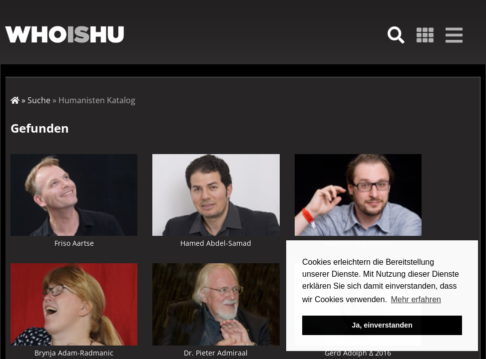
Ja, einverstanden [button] (382, 325)
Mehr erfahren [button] (416, 299)
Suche (38, 100)
